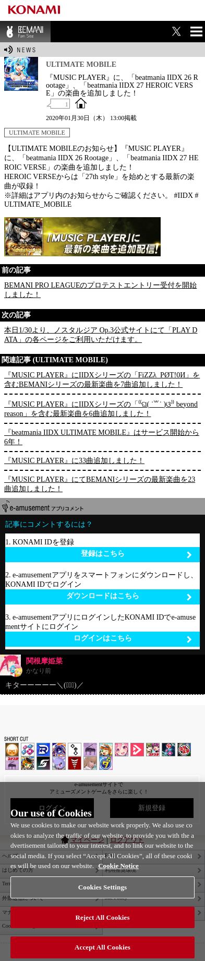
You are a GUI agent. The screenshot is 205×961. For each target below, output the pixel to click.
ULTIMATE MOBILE (37, 132)
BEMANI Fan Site (25, 31)
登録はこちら (136, 554)
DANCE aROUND (137, 749)
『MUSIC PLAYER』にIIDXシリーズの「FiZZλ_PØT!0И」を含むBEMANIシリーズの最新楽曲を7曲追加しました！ (102, 379)
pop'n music (106, 749)
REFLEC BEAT (59, 763)
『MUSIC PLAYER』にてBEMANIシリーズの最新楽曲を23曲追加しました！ (99, 484)
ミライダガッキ (106, 763)
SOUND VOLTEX (121, 749)
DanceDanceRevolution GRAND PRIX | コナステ (168, 749)
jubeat (74, 749)
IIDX (12, 749)
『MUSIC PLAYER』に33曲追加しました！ (74, 461)
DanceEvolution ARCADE (90, 763)
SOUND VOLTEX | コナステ (43, 763)
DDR (27, 749)
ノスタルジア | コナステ (12, 763)
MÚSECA (74, 763)
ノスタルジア (90, 749)
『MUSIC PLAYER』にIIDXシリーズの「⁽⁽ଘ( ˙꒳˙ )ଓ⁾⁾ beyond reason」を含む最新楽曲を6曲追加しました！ (101, 409)
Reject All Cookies (102, 924)
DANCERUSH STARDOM (43, 749)
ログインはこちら (133, 638)
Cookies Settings (102, 893)
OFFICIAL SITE (81, 103)
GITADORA (59, 749)
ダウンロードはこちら (129, 596)
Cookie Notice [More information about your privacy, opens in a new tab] (118, 872)
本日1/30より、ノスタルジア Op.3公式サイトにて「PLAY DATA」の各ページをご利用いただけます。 (100, 334)
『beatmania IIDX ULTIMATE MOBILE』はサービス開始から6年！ (101, 437)
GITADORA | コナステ (184, 749)
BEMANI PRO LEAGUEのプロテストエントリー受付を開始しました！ (100, 290)
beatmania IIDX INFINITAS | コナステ (153, 749)
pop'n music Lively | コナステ (27, 763)
